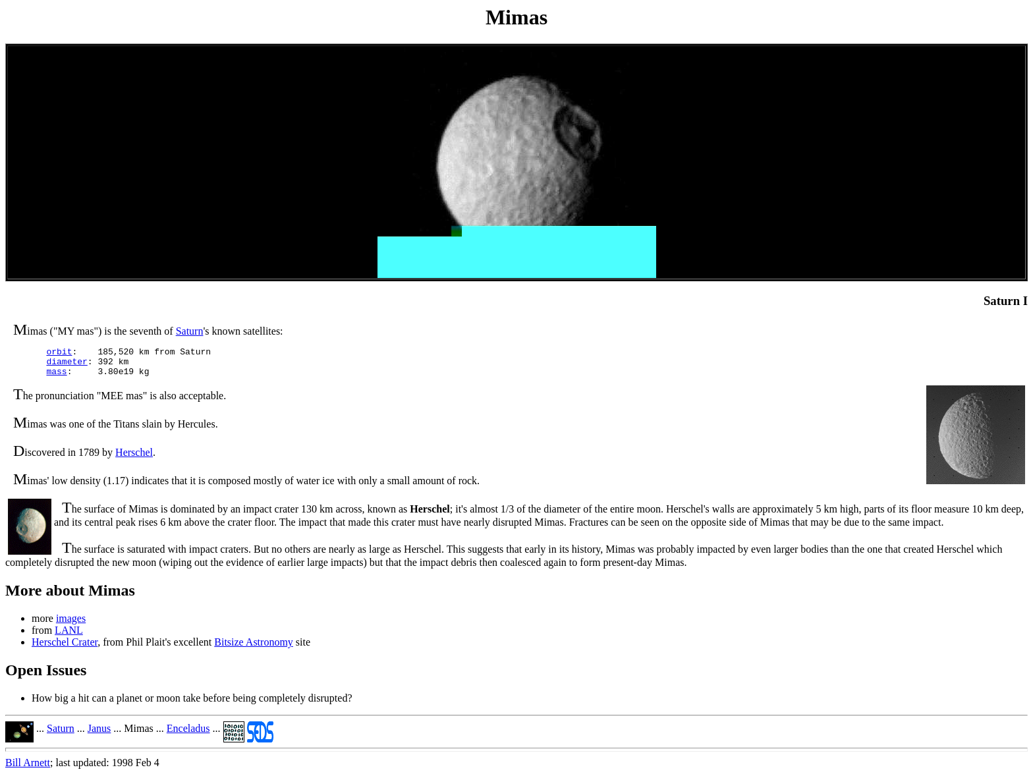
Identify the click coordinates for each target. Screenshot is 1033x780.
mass (56, 377)
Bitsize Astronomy (253, 648)
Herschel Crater (65, 648)
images (71, 624)
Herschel (134, 458)
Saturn (190, 331)
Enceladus (188, 734)
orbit (59, 353)
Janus (99, 734)
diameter (66, 365)
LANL (69, 636)
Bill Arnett (27, 768)
